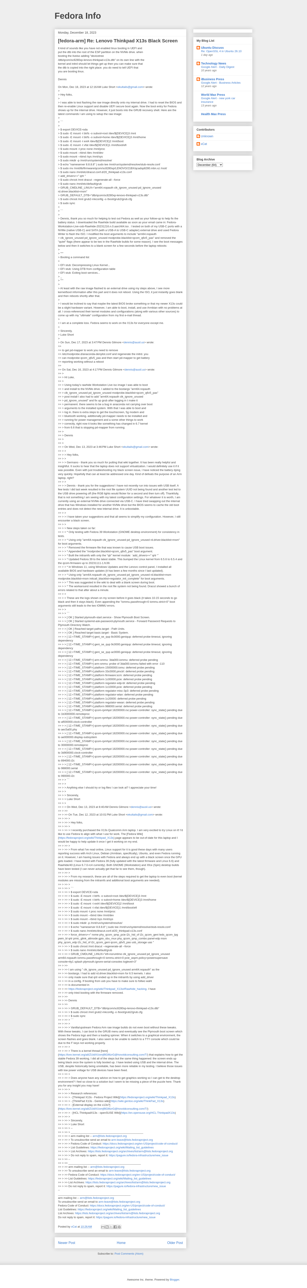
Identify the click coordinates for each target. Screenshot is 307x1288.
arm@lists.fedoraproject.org (110, 1136)
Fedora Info (78, 15)
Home (121, 1243)
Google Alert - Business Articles (221, 82)
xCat (204, 144)
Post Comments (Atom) (128, 1253)
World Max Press (213, 94)
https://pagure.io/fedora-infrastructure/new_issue (138, 1155)
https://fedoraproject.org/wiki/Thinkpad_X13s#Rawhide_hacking (107, 988)
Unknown (207, 136)
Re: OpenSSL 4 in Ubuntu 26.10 (221, 51)
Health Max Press (213, 114)
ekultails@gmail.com (130, 87)
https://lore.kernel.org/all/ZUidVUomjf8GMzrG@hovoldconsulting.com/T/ (103, 1054)
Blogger (174, 1279)
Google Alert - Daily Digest (217, 67)
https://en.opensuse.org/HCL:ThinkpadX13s (148, 1112)
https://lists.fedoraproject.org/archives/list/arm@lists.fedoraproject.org (130, 1151)
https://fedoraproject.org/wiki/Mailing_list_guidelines (122, 1147)
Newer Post (66, 1243)
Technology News (213, 63)
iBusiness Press (212, 79)
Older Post (175, 1243)
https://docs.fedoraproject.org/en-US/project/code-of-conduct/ (140, 1143)
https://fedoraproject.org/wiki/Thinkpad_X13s (86, 837)
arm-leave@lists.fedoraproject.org (132, 1139)
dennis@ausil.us (134, 342)
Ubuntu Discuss (212, 47)
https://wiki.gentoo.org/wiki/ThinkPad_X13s (137, 1101)
